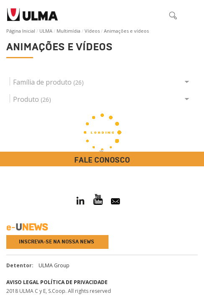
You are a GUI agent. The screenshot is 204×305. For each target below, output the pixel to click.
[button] (155, 15)
